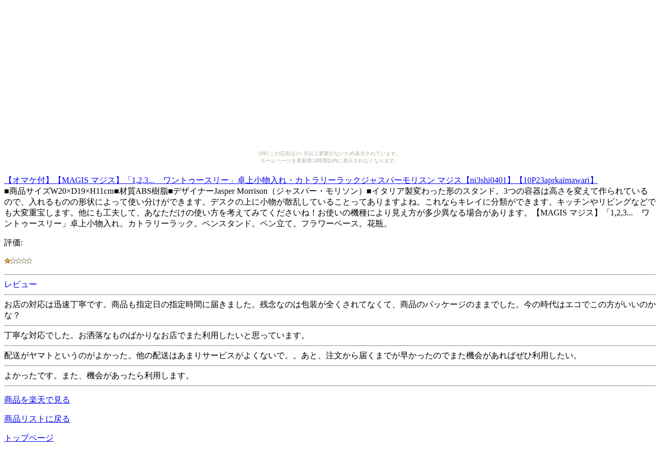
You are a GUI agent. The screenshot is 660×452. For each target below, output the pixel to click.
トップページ (29, 437)
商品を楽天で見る (37, 399)
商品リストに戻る (37, 418)
